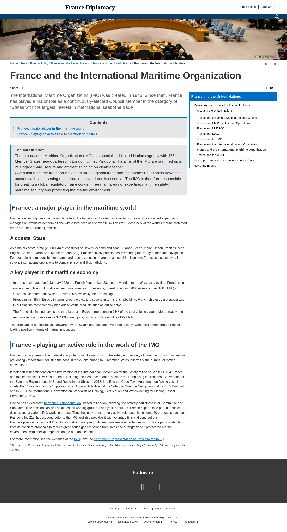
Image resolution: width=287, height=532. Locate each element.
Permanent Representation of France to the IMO (128, 439)
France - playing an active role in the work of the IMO (57, 134)
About (146, 509)
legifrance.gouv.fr (128, 522)
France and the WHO (210, 155)
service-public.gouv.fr (100, 522)
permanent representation (62, 403)
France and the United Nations (216, 96)
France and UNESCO (210, 128)
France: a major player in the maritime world (50, 128)
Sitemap (115, 509)
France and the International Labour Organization (228, 144)
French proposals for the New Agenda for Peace (224, 160)
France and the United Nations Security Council (227, 117)
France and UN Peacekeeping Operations (223, 123)
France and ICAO (208, 133)
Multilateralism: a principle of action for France (223, 105)
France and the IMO (209, 139)
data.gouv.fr (191, 522)
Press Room (248, 6)
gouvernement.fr (153, 522)
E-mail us (131, 509)
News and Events (205, 165)
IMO (77, 439)
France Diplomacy (90, 7)
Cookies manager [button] (165, 509)
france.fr (173, 522)
